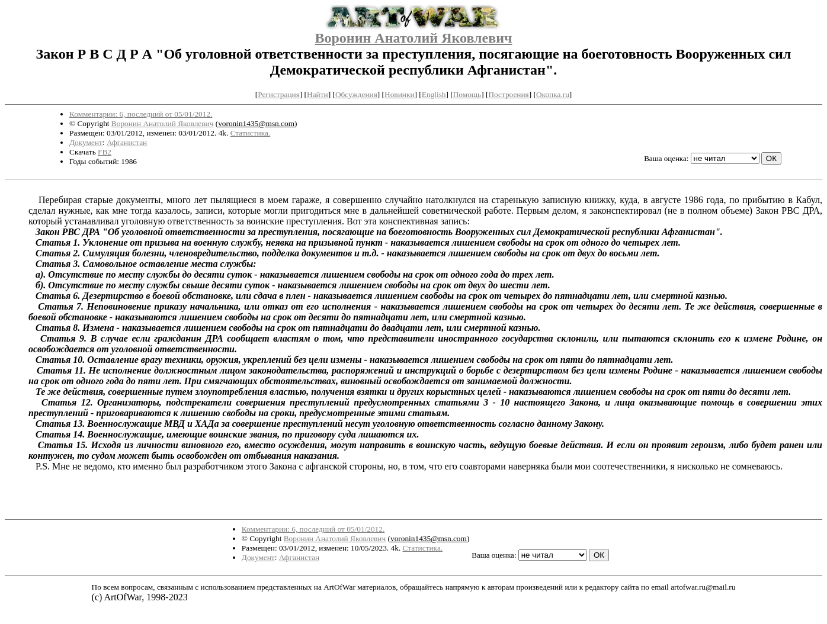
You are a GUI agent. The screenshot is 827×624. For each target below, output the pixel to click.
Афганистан (127, 142)
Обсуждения (356, 94)
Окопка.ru (552, 94)
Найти (317, 94)
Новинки (399, 94)
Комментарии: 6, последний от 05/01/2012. (140, 114)
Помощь (467, 94)
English (434, 94)
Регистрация (279, 94)
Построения (508, 94)
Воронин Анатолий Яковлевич (413, 38)
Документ (85, 142)
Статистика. (250, 132)
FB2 (104, 151)
